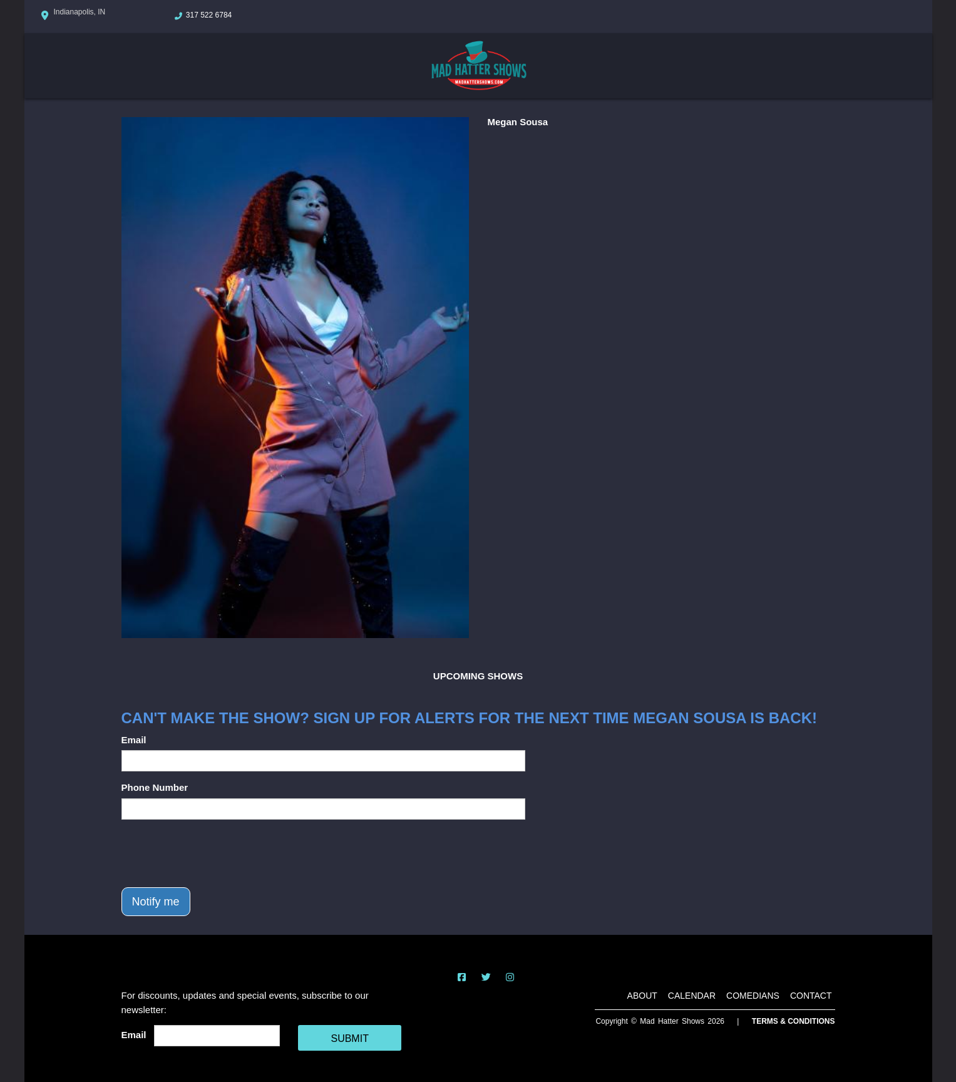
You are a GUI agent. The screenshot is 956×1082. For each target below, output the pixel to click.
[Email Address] (217, 1035)
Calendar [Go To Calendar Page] (692, 996)
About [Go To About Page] (642, 996)
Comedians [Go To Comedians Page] (752, 996)
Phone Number (154, 787)
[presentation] (216, 853)
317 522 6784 (209, 15)
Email (133, 739)
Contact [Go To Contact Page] (811, 996)
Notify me (156, 901)
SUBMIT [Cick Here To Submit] (349, 1038)
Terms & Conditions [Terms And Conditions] (793, 1021)
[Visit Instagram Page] (510, 977)
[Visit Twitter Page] (486, 977)
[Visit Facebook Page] (462, 977)
